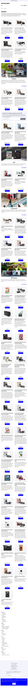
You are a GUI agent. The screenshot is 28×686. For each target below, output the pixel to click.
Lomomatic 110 (4, 621)
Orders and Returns (14, 669)
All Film (3, 637)
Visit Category (24, 167)
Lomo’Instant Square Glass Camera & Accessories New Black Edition (20, 365)
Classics (3, 615)
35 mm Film (3, 638)
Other (2, 651)
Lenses (2, 623)
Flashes (3, 653)
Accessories (4, 620)
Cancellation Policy (14, 666)
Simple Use (3, 619)
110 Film (3, 640)
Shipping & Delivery (14, 665)
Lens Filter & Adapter (5, 628)
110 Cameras (4, 617)
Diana (3, 618)
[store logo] (14, 3)
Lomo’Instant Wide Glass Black (7, 28)
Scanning (3, 641)
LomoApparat (4, 614)
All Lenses (3, 624)
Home (2, 8)
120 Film (3, 639)
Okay (14, 683)
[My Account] (23, 5)
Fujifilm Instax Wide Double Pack (7, 435)
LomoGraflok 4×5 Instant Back (6, 318)
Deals (2, 647)
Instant (2, 630)
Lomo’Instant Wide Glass (19, 28)
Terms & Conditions (14, 663)
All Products (4, 634)
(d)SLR (3, 625)
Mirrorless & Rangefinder (5, 626)
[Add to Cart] (7, 38)
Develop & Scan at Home (5, 654)
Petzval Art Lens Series (5, 627)
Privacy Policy (14, 664)
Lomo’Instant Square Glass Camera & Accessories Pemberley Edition (6, 365)
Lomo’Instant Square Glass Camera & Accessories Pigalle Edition (20, 484)
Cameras (3, 631)
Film (2, 632)
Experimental (4, 616)
